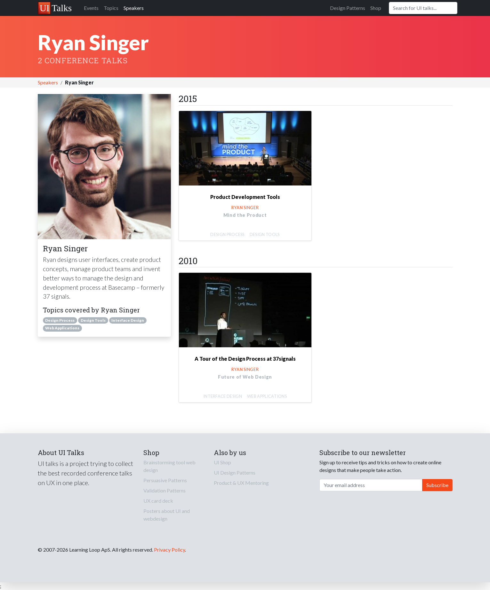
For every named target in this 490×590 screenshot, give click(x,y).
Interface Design (127, 320)
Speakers (134, 8)
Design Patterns (347, 8)
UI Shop (222, 462)
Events (91, 8)
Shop (375, 8)
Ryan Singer (245, 207)
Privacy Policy (169, 550)
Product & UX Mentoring (241, 483)
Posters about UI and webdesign (166, 515)
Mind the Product (245, 215)
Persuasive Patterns (165, 480)
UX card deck (158, 501)
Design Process (60, 320)
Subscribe (437, 485)
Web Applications (62, 328)
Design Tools (93, 320)
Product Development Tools (245, 197)
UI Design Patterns (234, 472)
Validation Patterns (164, 490)
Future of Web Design (245, 377)
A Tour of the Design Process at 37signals (245, 359)
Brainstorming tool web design (169, 466)
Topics (111, 8)
